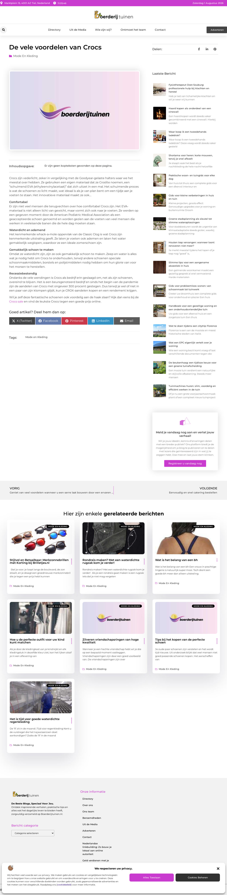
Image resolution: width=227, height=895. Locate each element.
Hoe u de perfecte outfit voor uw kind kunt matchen (37, 641)
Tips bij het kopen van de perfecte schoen (180, 641)
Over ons (87, 805)
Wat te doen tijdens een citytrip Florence (193, 325)
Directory (54, 29)
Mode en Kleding (25, 56)
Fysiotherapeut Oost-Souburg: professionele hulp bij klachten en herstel (189, 88)
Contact (160, 29)
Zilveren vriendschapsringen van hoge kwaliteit (110, 641)
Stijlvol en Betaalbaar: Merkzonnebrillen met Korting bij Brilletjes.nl (39, 561)
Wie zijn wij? (103, 29)
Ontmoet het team (133, 29)
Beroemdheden (91, 817)
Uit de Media (77, 29)
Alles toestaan (151, 877)
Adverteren (89, 830)
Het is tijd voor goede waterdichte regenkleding (35, 720)
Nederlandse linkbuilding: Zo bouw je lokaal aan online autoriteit (97, 848)
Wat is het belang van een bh (176, 560)
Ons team (88, 811)
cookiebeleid (64, 884)
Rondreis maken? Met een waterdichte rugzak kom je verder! (110, 561)
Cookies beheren (198, 877)
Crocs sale (16, 301)
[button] (218, 868)
